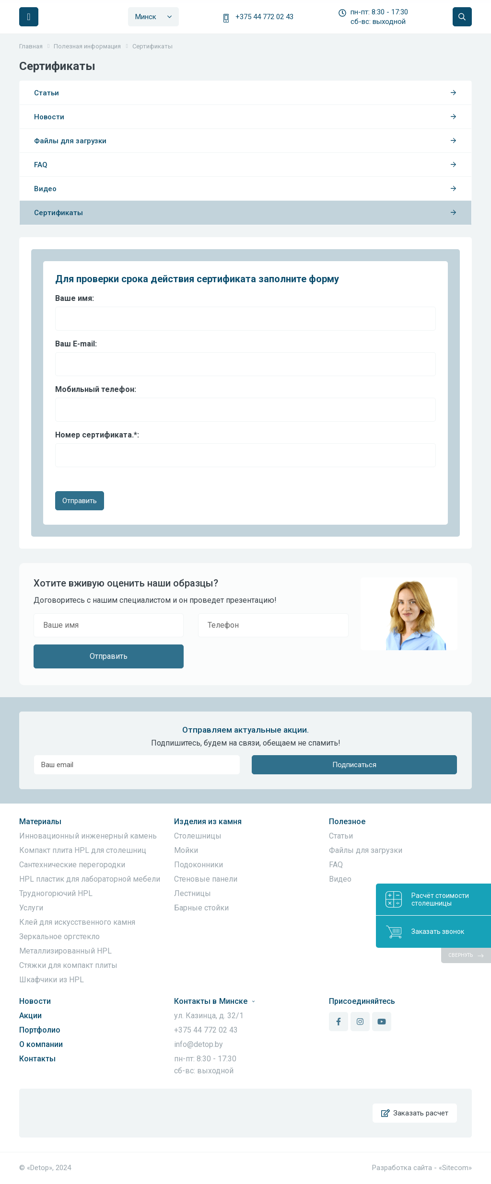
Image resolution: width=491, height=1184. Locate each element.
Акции (30, 1015)
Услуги (31, 907)
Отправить (79, 500)
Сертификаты (245, 212)
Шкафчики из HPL (51, 979)
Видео (245, 188)
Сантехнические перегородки (72, 864)
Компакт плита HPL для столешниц (82, 850)
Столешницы (198, 835)
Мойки (186, 850)
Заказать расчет (414, 1113)
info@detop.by (198, 1044)
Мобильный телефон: (95, 389)
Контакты (37, 1058)
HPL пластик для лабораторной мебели (89, 879)
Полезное (347, 821)
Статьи (245, 93)
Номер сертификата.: (97, 434)
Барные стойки (201, 907)
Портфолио (39, 1030)
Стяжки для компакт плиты (68, 965)
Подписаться (354, 764)
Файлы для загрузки (245, 141)
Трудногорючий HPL (56, 893)
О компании (41, 1044)
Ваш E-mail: (76, 343)
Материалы (40, 821)
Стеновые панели (205, 879)
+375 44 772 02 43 (264, 16)
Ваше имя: (74, 298)
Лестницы (192, 893)
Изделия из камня (208, 821)
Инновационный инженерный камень (88, 835)
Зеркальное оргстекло (59, 936)
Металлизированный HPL (65, 950)
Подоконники (198, 864)
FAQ (245, 165)
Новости (245, 117)
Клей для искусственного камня (77, 922)
